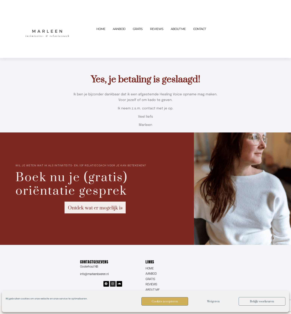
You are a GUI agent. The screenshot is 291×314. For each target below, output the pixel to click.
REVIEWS (156, 29)
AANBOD (119, 29)
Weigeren (213, 301)
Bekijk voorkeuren (262, 301)
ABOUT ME (178, 29)
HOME (100, 29)
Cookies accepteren (165, 301)
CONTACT (199, 29)
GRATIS (138, 29)
